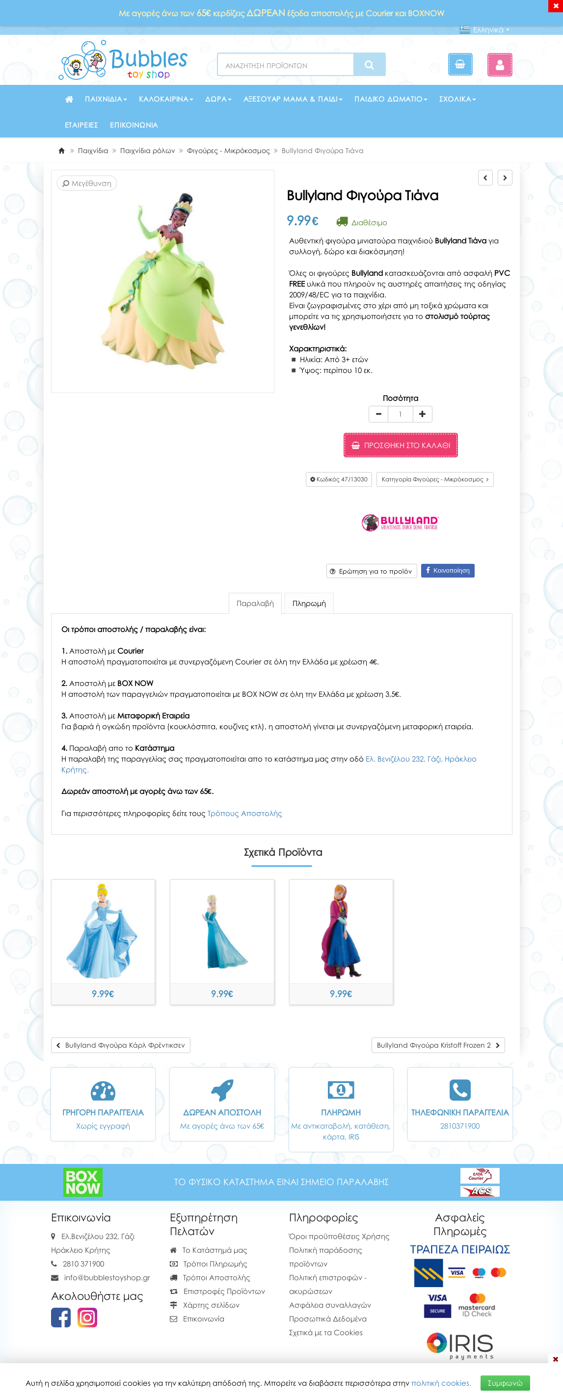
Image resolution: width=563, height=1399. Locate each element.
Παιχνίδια (106, 99)
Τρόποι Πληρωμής (208, 1263)
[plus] (422, 414)
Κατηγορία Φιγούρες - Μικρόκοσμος (435, 479)
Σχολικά (457, 99)
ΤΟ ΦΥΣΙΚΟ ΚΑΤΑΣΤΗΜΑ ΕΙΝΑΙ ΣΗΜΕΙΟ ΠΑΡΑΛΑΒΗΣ (281, 1182)
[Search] (369, 64)
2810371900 (460, 1125)
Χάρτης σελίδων (205, 1304)
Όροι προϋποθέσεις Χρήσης (339, 1236)
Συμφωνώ (505, 1382)
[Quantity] (400, 414)
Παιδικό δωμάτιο (391, 99)
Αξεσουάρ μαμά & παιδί (293, 99)
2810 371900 (83, 1263)
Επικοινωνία (134, 125)
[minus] (378, 414)
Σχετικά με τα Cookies (326, 1332)
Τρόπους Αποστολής (245, 813)
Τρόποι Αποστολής (210, 1277)
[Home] (61, 150)
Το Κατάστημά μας (208, 1249)
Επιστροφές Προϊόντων (217, 1291)
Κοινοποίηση (448, 570)
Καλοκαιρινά (166, 99)
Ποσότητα (400, 398)
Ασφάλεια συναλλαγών (330, 1304)
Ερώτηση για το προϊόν (371, 571)
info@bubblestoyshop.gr (107, 1277)
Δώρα (218, 99)
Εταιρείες (82, 125)
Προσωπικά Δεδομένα (328, 1318)
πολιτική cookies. (441, 1382)
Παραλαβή (255, 603)
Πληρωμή (309, 603)
